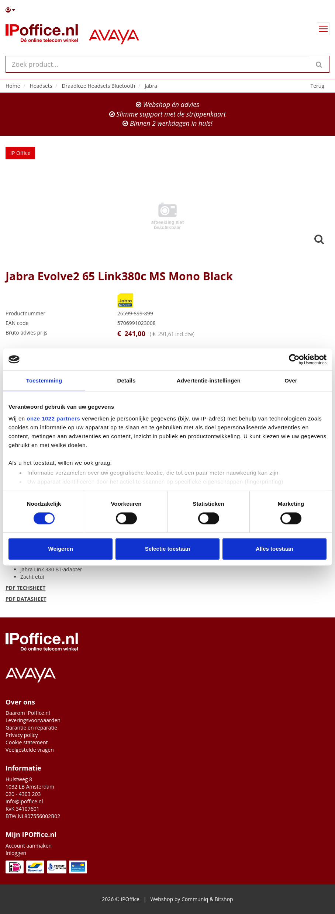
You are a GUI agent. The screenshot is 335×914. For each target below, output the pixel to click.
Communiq (195, 899)
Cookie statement (27, 742)
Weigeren (60, 549)
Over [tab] (290, 380)
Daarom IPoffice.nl (28, 712)
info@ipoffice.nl (24, 801)
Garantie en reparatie (31, 727)
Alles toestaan (274, 549)
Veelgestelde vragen (30, 749)
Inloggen (16, 852)
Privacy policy (22, 734)
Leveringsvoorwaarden (33, 720)
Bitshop (224, 899)
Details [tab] (126, 380)
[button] (167, 10)
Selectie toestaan (167, 549)
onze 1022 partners (53, 418)
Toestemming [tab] (44, 380)
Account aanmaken (29, 845)
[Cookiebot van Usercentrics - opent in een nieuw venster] (294, 359)
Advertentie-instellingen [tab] (209, 380)
